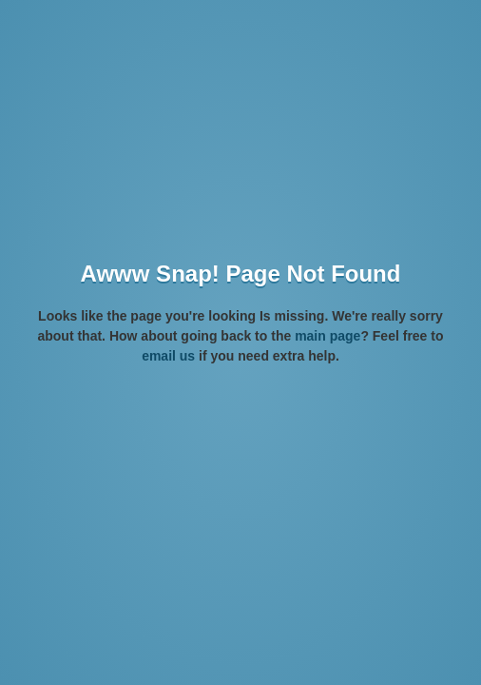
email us (168, 355)
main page (327, 335)
